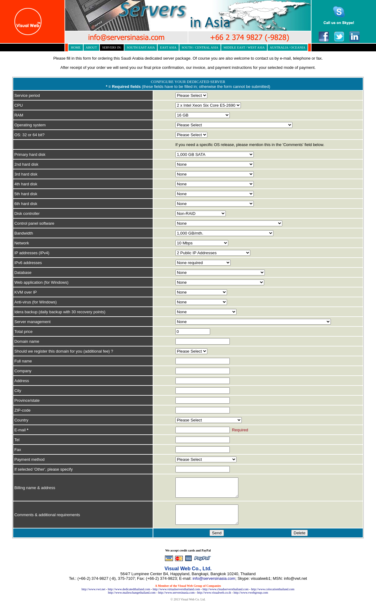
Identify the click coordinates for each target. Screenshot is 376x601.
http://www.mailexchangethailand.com (132, 592)
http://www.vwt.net (93, 589)
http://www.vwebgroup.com (250, 592)
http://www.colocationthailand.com (272, 589)
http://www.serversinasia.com (176, 592)
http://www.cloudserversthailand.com (225, 589)
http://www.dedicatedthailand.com (129, 589)
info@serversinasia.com (214, 578)
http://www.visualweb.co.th (214, 592)
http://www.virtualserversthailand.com (176, 589)
